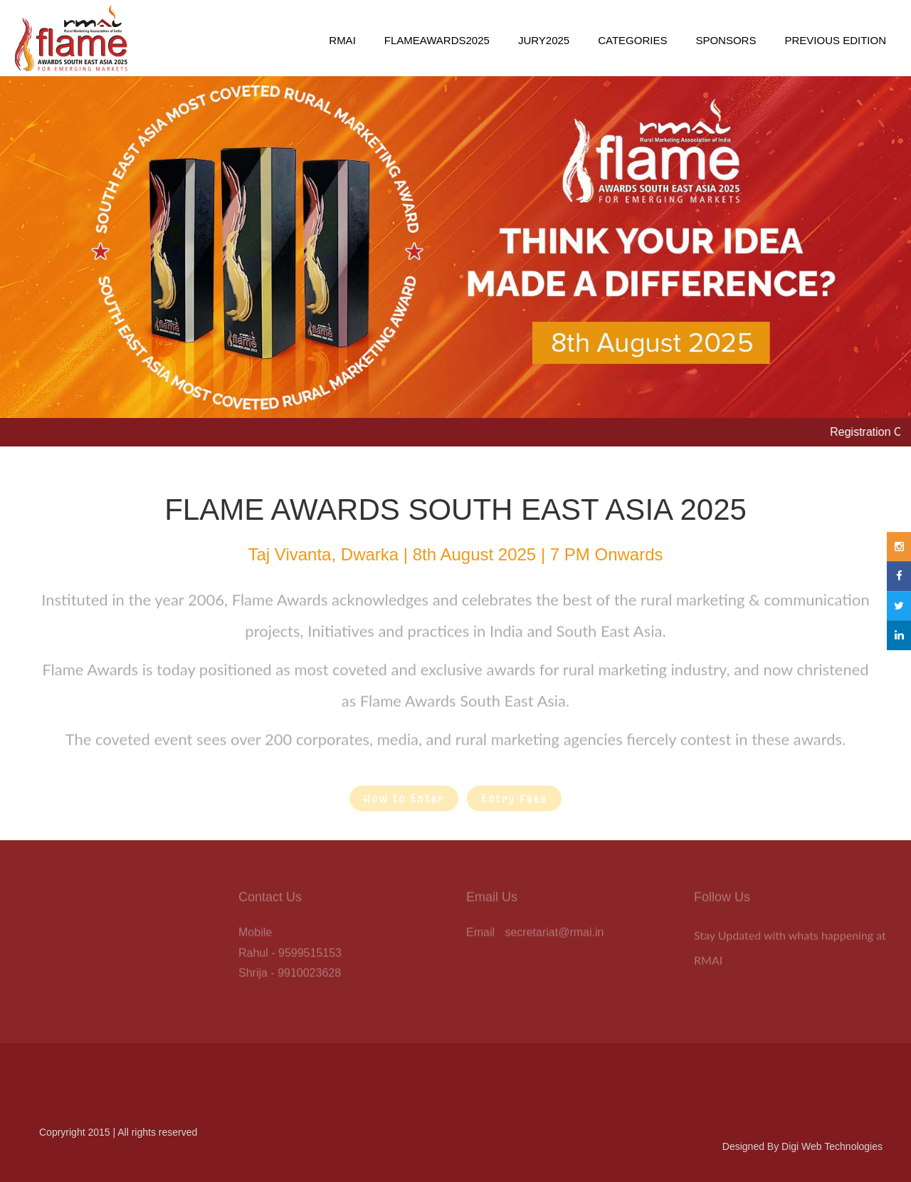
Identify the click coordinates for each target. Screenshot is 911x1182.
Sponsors (725, 40)
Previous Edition (835, 40)
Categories (632, 40)
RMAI (342, 40)
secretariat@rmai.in (554, 935)
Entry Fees (514, 802)
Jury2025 (543, 40)
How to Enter (404, 802)
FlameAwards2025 (437, 40)
